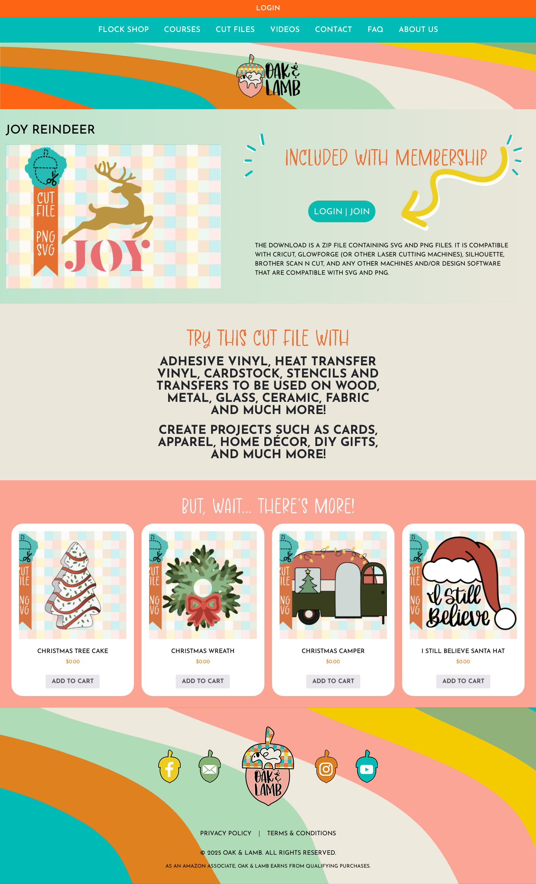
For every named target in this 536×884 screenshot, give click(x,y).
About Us (418, 30)
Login (268, 8)
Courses (182, 30)
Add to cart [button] (73, 682)
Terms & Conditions (301, 834)
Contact (333, 30)
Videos (285, 30)
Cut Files (235, 30)
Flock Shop (123, 30)
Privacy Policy (225, 834)
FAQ (375, 30)
